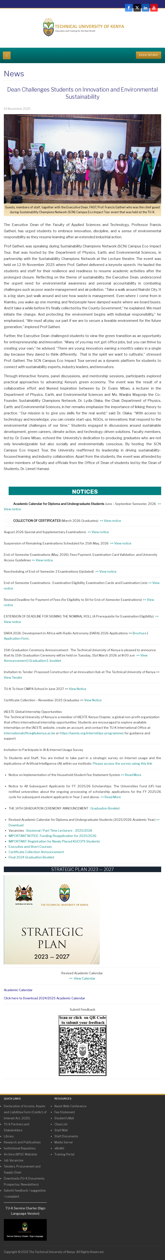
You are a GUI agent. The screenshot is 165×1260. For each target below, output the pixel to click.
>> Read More (131, 775)
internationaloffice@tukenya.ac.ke (29, 733)
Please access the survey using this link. (123, 763)
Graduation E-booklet (45, 661)
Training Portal (64, 1154)
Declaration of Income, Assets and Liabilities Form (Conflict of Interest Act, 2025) (25, 1112)
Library (9, 1136)
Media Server (63, 1142)
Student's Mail (64, 1118)
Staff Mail (61, 1130)
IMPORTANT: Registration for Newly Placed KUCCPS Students (54, 841)
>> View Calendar (82, 978)
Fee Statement (64, 1112)
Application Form (16, 638)
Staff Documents (66, 1136)
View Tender (13, 677)
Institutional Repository (19, 1148)
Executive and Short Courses (30, 847)
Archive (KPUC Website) (20, 1154)
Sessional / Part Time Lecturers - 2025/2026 (59, 830)
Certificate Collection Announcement (36, 852)
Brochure (140, 633)
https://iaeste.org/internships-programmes (92, 733)
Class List (60, 1124)
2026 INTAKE (148, 55)
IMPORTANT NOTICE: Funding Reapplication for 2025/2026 (52, 836)
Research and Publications (22, 1142)
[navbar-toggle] (7, 55)
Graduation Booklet (105, 808)
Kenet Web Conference (70, 1106)
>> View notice (111, 521)
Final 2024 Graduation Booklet (31, 857)
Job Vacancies (13, 1160)
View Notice (78, 689)
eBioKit (59, 1148)
